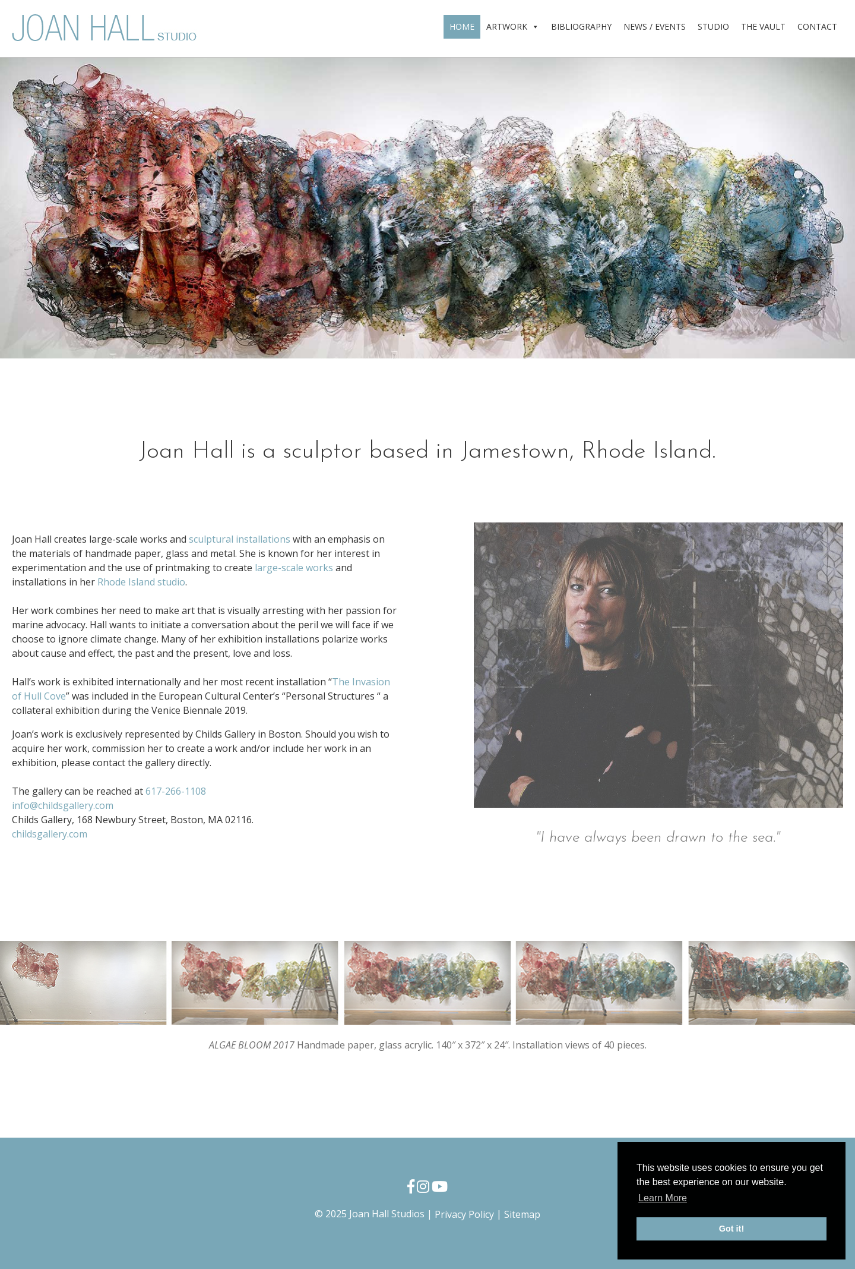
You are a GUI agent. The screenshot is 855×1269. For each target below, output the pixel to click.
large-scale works (294, 567)
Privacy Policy (464, 1214)
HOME (461, 26)
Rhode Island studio (141, 581)
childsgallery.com (49, 833)
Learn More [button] (662, 1198)
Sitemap (522, 1214)
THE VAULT (763, 26)
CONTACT (817, 26)
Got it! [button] (731, 1228)
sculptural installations (239, 539)
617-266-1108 (175, 791)
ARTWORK (512, 26)
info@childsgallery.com (62, 805)
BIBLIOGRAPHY (581, 26)
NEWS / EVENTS (654, 26)
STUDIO (713, 26)
